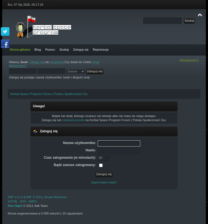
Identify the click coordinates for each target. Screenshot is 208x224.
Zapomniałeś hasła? (104, 182)
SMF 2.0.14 (15, 197)
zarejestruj (57, 62)
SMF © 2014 (34, 197)
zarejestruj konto (73, 120)
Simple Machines (55, 197)
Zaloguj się (37, 62)
